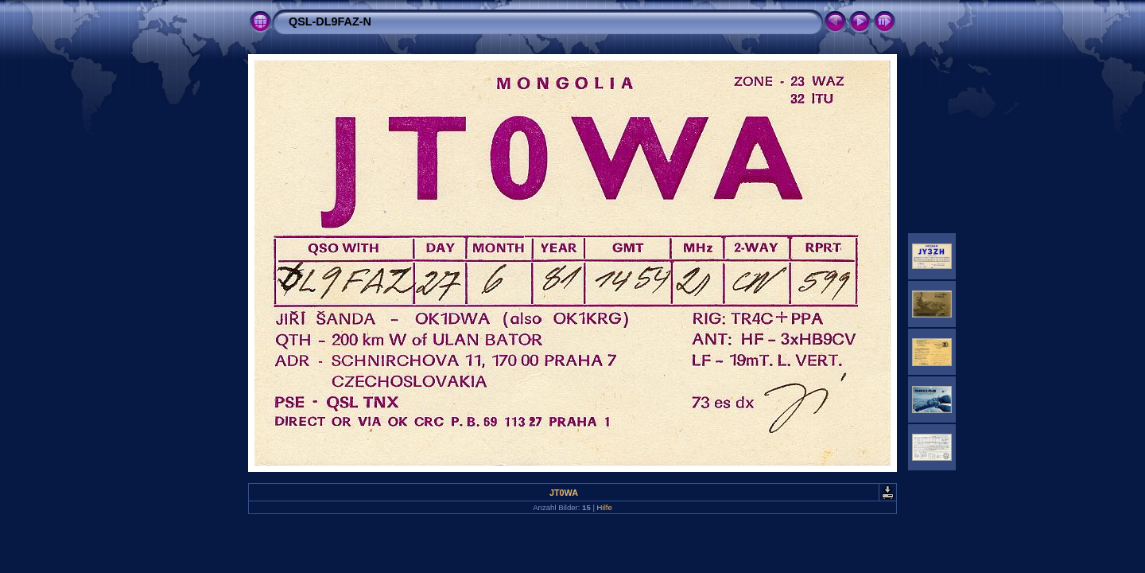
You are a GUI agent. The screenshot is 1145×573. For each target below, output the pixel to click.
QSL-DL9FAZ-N (330, 21)
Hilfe (604, 507)
